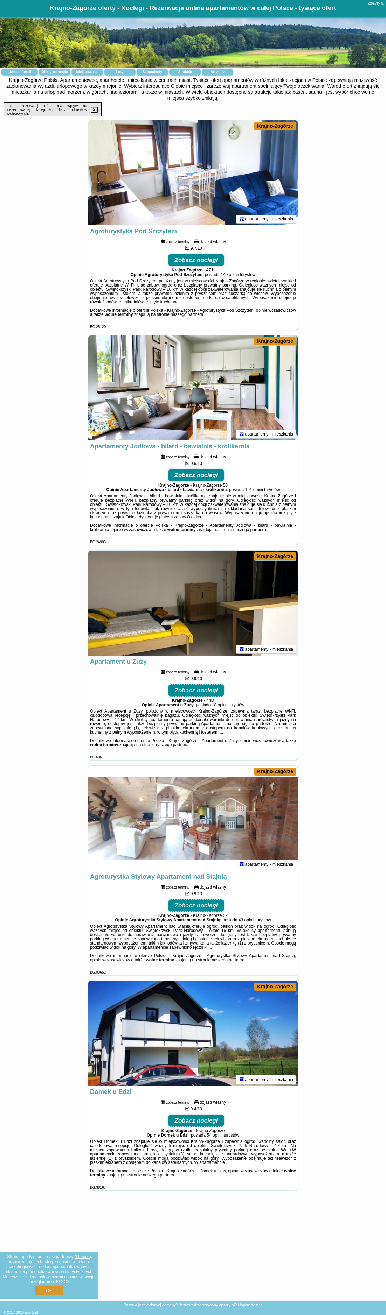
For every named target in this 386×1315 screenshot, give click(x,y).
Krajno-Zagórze (275, 126)
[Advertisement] (193, 1251)
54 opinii (214, 1135)
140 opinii (230, 274)
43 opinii (246, 920)
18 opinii (220, 704)
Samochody (153, 72)
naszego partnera (187, 314)
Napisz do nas (250, 1305)
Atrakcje (185, 72)
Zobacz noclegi (196, 260)
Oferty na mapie (54, 72)
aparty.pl (376, 3)
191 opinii (254, 489)
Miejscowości (87, 72)
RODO (62, 1281)
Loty (119, 72)
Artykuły (218, 72)
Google (83, 1256)
